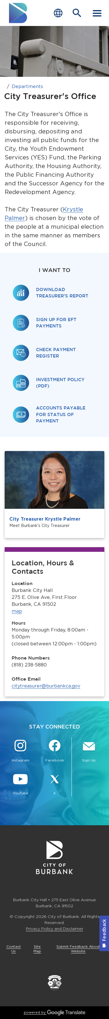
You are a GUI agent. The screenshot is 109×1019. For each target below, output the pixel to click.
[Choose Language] (58, 13)
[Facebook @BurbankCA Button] (54, 751)
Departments (27, 86)
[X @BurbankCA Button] (54, 784)
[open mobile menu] (97, 13)
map (17, 611)
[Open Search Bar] (77, 13)
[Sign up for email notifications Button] (89, 751)
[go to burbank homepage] (18, 13)
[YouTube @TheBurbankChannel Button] (20, 784)
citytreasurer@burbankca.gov (46, 686)
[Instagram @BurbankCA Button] (20, 751)
